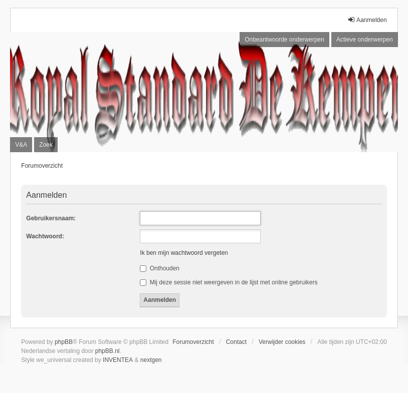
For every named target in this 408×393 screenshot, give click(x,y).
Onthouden (159, 268)
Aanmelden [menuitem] (367, 20)
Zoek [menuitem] (46, 144)
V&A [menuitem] (21, 144)
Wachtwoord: (45, 236)
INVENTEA (118, 359)
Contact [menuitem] (236, 341)
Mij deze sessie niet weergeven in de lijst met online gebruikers (228, 282)
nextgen (151, 359)
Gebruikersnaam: (51, 218)
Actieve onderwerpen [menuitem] (364, 39)
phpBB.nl (107, 350)
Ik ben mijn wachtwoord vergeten (184, 252)
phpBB (64, 341)
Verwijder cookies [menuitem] (282, 341)
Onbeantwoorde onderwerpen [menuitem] (284, 39)
